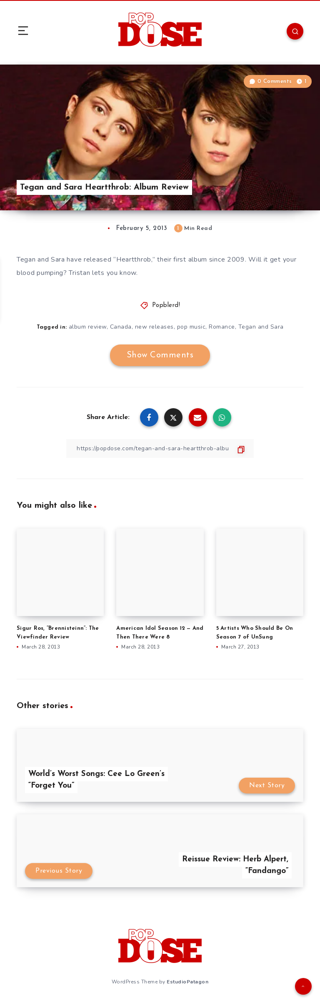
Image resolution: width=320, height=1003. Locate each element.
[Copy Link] (160, 448)
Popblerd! (166, 305)
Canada (121, 327)
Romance (222, 327)
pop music (191, 327)
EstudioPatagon (187, 981)
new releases (154, 327)
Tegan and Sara (261, 327)
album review (88, 327)
